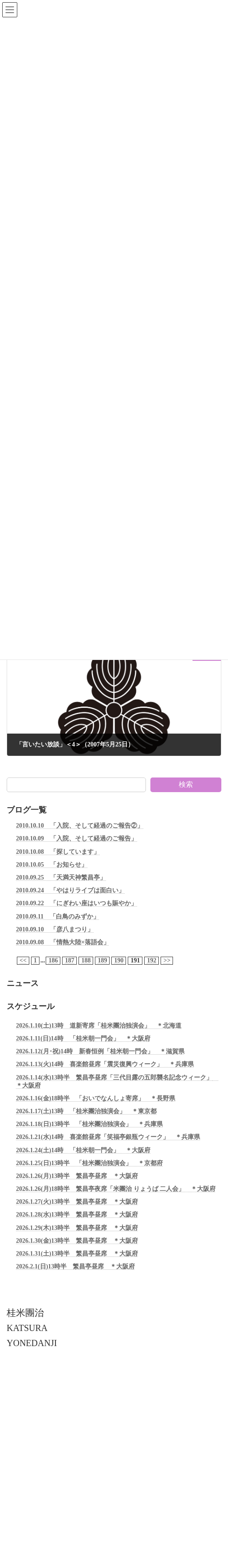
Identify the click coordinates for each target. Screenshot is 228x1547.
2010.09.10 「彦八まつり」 (55, 929)
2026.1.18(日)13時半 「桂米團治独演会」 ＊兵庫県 (89, 1124)
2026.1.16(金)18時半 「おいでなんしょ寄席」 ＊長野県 (95, 1098)
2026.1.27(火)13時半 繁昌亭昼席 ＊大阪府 (77, 1202)
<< (23, 960)
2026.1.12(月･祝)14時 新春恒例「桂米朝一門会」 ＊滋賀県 (100, 1051)
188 (85, 960)
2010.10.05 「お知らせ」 (51, 864)
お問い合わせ (23, 1423)
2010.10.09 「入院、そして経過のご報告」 (76, 839)
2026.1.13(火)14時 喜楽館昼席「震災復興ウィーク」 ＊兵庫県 (105, 1064)
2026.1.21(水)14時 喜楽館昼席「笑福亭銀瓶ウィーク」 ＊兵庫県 (108, 1137)
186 (53, 960)
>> (166, 960)
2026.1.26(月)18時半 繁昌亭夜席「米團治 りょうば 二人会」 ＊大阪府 (116, 1189)
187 (69, 960)
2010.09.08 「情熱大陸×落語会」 (63, 942)
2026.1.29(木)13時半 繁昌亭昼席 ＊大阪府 (77, 1228)
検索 (186, 784)
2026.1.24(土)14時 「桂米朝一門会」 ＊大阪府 (83, 1150)
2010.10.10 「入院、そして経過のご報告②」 (79, 825)
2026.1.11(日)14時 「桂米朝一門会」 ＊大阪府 (83, 1038)
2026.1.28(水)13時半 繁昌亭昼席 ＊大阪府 (77, 1215)
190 (118, 960)
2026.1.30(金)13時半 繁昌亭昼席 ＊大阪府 (77, 1240)
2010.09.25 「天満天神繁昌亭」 (61, 877)
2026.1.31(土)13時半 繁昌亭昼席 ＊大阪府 (77, 1253)
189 (102, 960)
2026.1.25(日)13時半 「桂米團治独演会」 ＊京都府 (89, 1163)
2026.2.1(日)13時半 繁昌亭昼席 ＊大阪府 (75, 1267)
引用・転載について (31, 1407)
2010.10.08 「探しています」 (58, 851)
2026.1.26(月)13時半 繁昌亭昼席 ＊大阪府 (77, 1176)
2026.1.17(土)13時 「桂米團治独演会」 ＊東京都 (86, 1111)
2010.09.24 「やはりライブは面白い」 (70, 890)
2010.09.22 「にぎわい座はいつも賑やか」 (76, 903)
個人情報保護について (33, 1391)
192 (151, 960)
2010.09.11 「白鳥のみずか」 (57, 916)
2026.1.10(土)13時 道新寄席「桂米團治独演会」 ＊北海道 (98, 1025)
